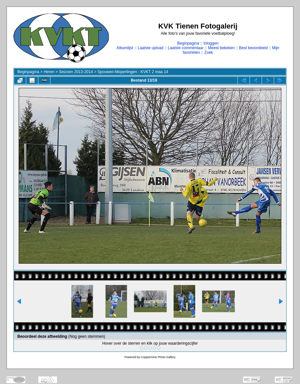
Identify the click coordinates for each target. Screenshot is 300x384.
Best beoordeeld (253, 48)
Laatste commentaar (185, 48)
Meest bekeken (221, 48)
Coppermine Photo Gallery (158, 357)
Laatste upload (150, 48)
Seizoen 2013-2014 (76, 72)
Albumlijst (124, 48)
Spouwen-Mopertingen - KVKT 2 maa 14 (133, 72)
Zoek (208, 52)
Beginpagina (188, 43)
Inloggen (210, 43)
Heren (49, 72)
